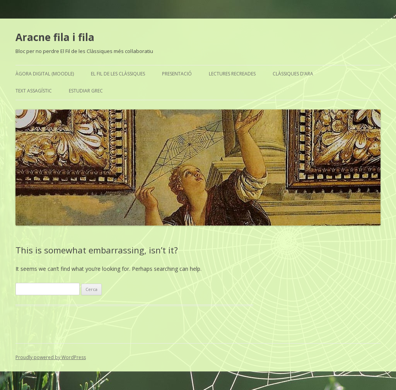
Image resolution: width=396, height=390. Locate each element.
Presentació (177, 73)
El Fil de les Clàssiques (118, 73)
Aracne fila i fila (54, 37)
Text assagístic (33, 90)
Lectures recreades (232, 73)
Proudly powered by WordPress (50, 357)
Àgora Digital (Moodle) (44, 73)
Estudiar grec (86, 90)
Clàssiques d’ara (293, 73)
